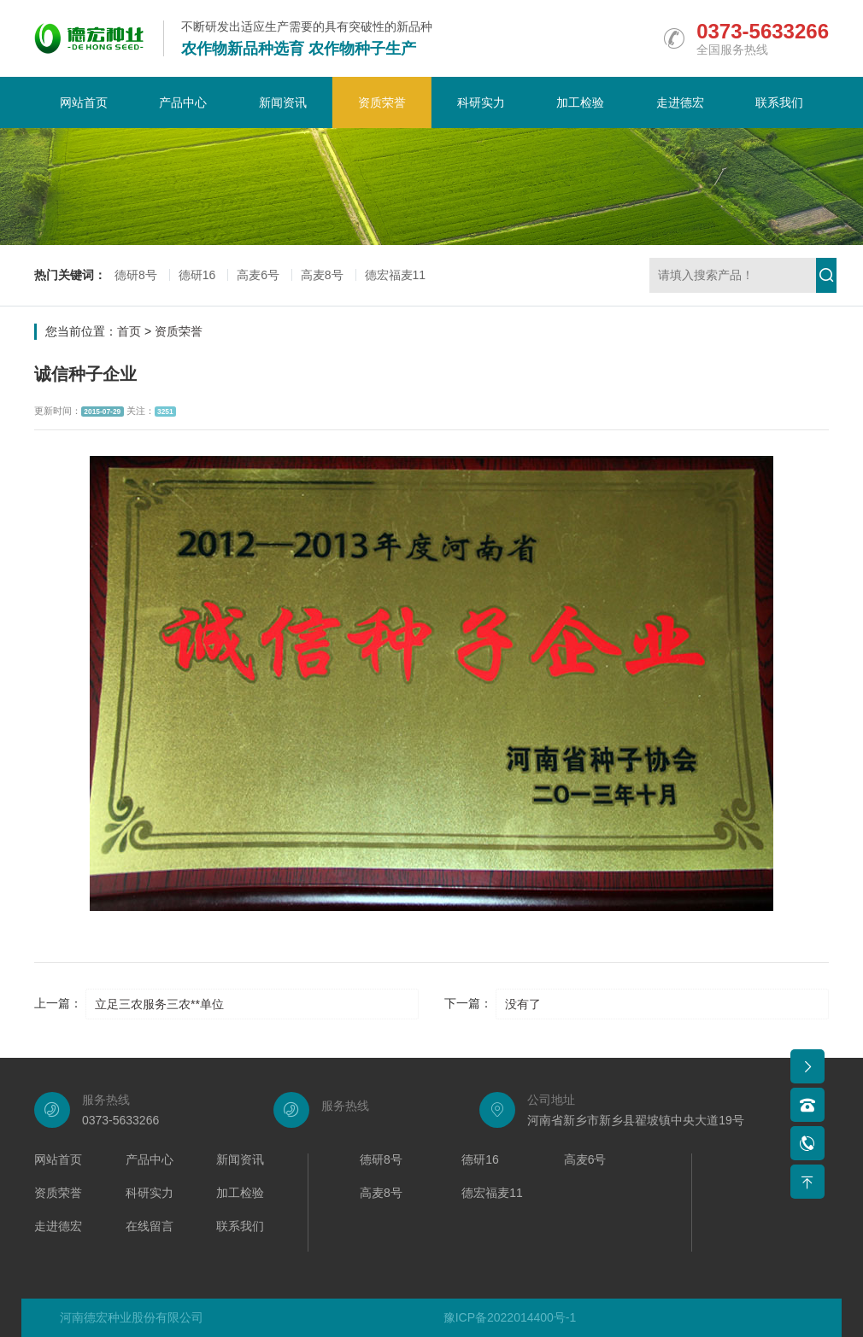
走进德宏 (680, 102)
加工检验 (580, 102)
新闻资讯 (283, 102)
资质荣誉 (382, 102)
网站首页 (84, 102)
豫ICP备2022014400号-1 (510, 1317)
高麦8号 (322, 275)
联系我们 (779, 102)
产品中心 (183, 102)
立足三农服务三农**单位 (159, 1004)
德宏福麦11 (395, 275)
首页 (129, 331)
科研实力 (481, 102)
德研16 (197, 275)
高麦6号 (258, 275)
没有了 (523, 1004)
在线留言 (149, 1226)
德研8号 (135, 275)
